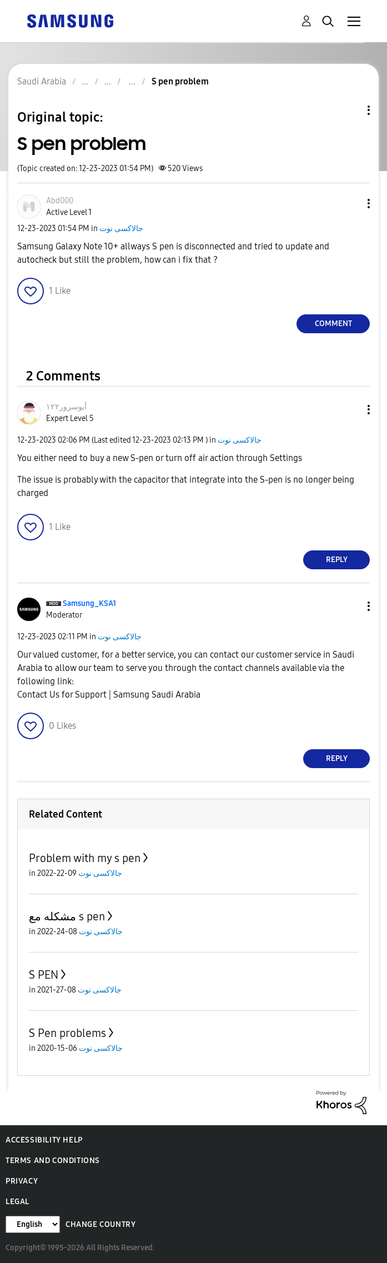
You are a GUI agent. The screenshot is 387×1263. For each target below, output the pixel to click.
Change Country (100, 1224)
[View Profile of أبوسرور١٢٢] (66, 407)
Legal (17, 1201)
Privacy (22, 1181)
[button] (350, 203)
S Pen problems (67, 1033)
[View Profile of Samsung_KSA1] (89, 603)
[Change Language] (33, 1224)
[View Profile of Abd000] (59, 201)
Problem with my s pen (84, 858)
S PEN (43, 974)
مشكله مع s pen (67, 916)
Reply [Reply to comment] (337, 559)
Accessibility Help (44, 1140)
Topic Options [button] (350, 110)
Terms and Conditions (53, 1160)
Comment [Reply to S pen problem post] (333, 323)
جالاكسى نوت (121, 228)
